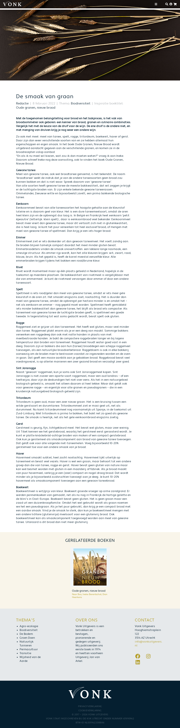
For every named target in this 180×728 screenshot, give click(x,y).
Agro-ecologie (29, 626)
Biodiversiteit (80, 104)
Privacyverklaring (90, 706)
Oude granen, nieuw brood (35, 108)
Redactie (22, 104)
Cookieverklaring (89, 710)
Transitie (25, 653)
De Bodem (26, 634)
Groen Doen (27, 638)
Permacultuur (29, 649)
